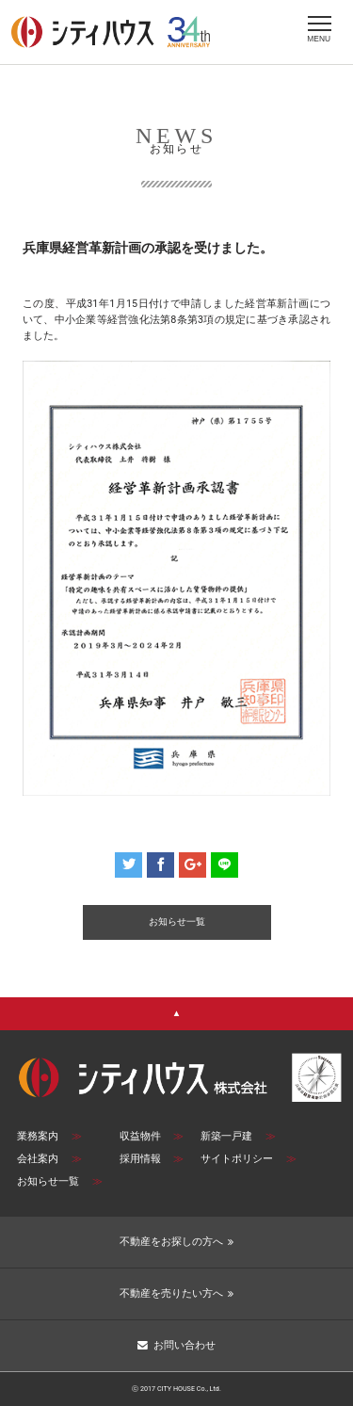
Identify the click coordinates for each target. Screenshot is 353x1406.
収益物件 (152, 1136)
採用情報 (152, 1159)
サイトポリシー (249, 1159)
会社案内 (49, 1159)
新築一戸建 (238, 1136)
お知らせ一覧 (60, 1181)
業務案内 (49, 1136)
